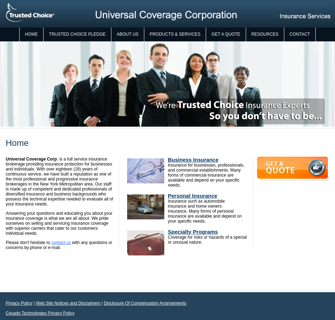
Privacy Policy (19, 303)
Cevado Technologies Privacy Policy (40, 313)
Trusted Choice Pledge (77, 34)
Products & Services (175, 34)
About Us (128, 34)
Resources (265, 34)
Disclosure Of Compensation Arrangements (145, 303)
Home (31, 34)
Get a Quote (225, 34)
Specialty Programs (193, 232)
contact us (61, 242)
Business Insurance (193, 160)
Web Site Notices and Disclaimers (68, 303)
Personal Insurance (192, 196)
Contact (300, 34)
